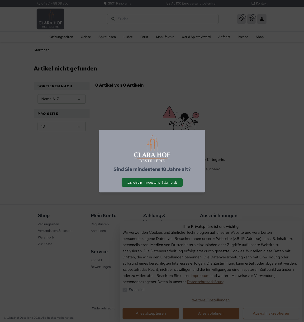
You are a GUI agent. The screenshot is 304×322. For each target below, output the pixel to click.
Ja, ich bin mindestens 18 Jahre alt (152, 182)
